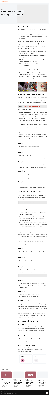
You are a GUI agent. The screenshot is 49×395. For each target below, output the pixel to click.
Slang (2, 9)
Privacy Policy (3, 391)
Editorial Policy (8, 391)
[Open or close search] (47, 1)
